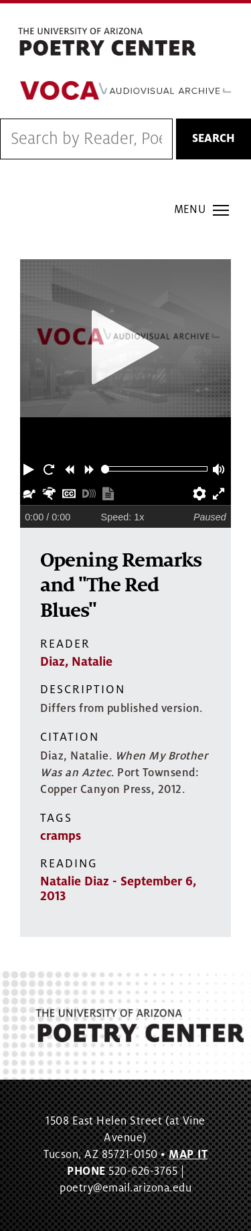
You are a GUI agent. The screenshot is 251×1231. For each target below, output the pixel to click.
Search (213, 139)
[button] (30, 469)
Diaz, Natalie (76, 661)
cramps (60, 836)
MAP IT (188, 1155)
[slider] (105, 469)
